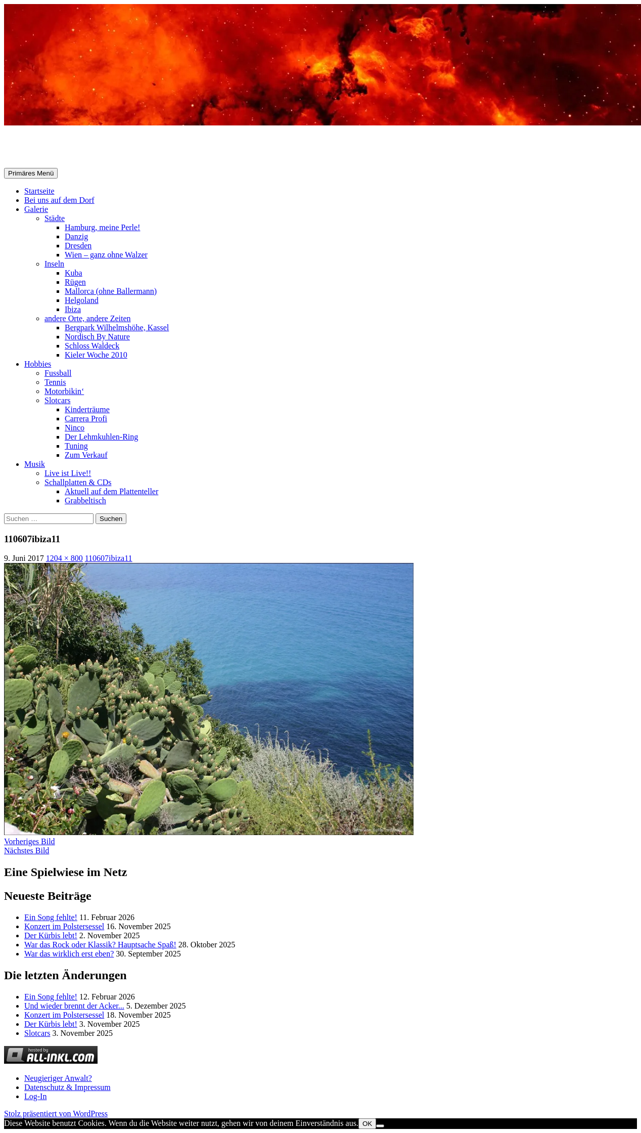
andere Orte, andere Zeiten (87, 318)
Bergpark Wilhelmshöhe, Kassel (117, 327)
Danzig (76, 236)
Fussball (57, 373)
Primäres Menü (31, 173)
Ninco (74, 427)
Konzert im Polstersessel (64, 926)
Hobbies (37, 364)
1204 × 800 (64, 558)
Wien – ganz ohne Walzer (106, 254)
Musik (34, 464)
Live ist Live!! (67, 473)
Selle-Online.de (56, 147)
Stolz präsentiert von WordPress (56, 1113)
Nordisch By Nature (97, 336)
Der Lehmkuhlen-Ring (101, 436)
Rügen (75, 282)
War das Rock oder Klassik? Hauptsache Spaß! (100, 944)
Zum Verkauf (86, 455)
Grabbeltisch (85, 500)
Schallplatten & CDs (77, 482)
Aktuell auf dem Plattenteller (111, 491)
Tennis (55, 382)
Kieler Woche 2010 (96, 355)
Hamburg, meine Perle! (102, 227)
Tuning (76, 446)
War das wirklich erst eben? (69, 953)
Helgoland (82, 300)
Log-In (35, 1096)
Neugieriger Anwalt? (58, 1078)
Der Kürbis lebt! (50, 935)
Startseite (39, 191)
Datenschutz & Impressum (67, 1087)
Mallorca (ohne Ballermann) (111, 291)
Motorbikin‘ (64, 391)
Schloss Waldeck (92, 345)
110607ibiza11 (108, 558)
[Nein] (380, 1125)
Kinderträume (87, 409)
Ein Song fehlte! (50, 917)
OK (367, 1123)
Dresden (78, 245)
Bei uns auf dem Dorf (59, 200)
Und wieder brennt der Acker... (74, 1005)
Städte (54, 218)
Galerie (36, 209)
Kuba (73, 273)
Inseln (54, 263)
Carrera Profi (86, 418)
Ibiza (73, 309)
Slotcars (57, 400)
